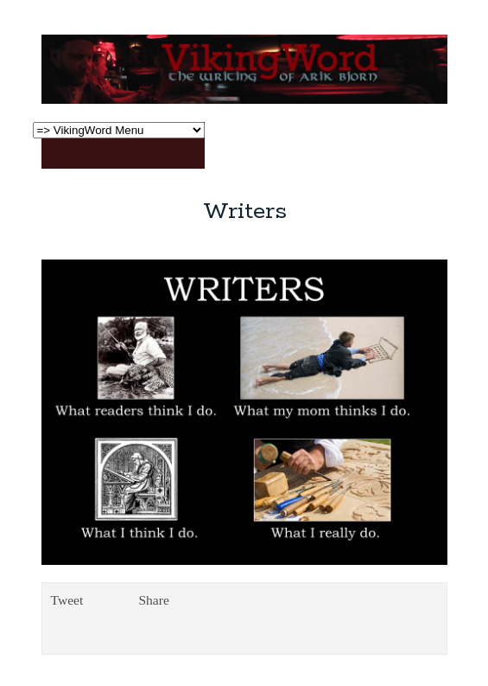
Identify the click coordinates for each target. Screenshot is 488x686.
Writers (245, 211)
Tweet (67, 600)
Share (153, 600)
